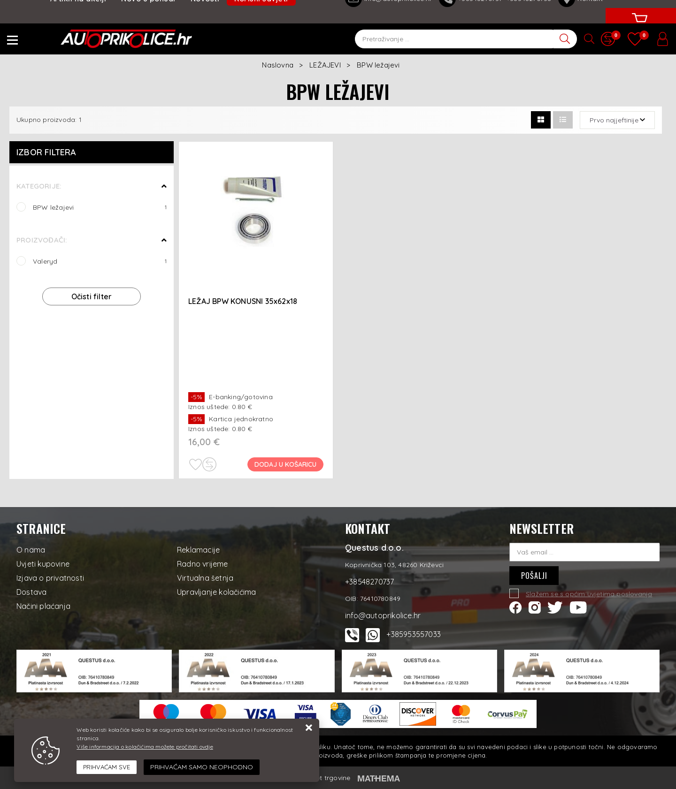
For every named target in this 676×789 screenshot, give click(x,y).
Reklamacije (198, 549)
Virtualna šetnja (205, 578)
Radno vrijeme (202, 564)
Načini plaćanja (43, 606)
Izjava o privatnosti (50, 578)
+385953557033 (413, 634)
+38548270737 (369, 581)
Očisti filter (91, 296)
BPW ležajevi (100, 207)
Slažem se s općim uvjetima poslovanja (589, 594)
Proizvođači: (41, 239)
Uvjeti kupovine (42, 564)
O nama (30, 549)
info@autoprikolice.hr (383, 615)
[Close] (107, 767)
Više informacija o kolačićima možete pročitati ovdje (145, 746)
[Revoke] (202, 767)
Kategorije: (38, 186)
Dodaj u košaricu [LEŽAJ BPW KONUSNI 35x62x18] (285, 464)
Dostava (31, 592)
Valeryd (100, 261)
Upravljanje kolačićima (216, 592)
